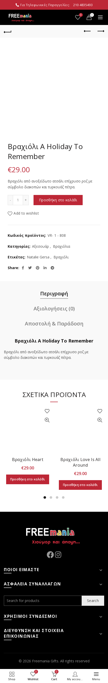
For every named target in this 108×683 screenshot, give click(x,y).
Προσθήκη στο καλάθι (58, 200)
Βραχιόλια (61, 246)
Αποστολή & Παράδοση (54, 323)
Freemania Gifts (45, 661)
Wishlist (80, 15)
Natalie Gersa (38, 257)
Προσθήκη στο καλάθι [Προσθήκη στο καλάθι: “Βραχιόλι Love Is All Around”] (80, 485)
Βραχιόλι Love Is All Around (80, 462)
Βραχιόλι (61, 257)
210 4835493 (83, 5)
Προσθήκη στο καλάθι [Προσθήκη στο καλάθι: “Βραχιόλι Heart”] (27, 479)
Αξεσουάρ (40, 246)
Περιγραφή (54, 293)
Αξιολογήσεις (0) (54, 308)
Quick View (46, 420)
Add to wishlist (26, 213)
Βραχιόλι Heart (27, 459)
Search (93, 600)
